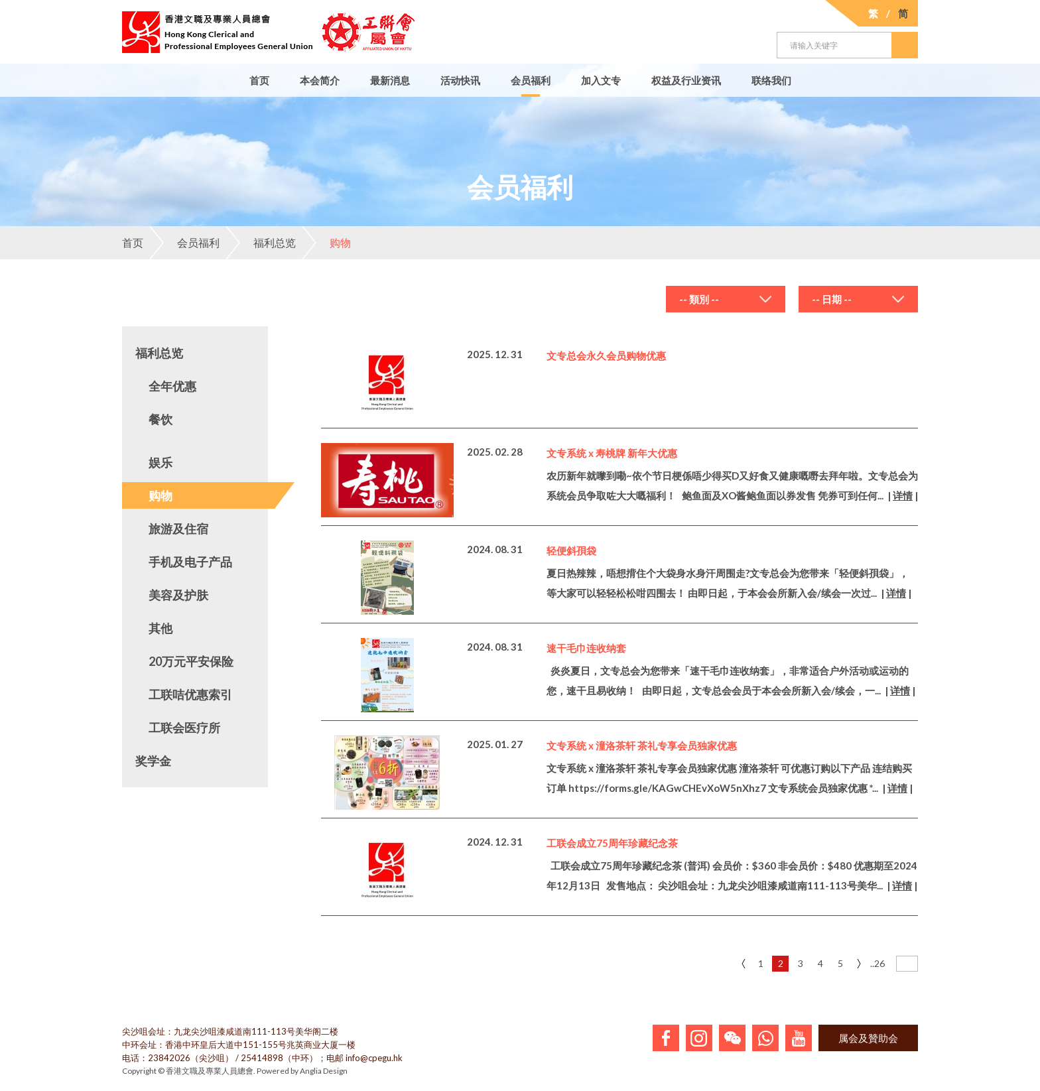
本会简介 (320, 80)
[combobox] (725, 299)
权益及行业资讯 (686, 80)
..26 (877, 963)
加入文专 (601, 80)
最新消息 (390, 80)
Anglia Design (324, 1071)
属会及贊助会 (868, 1038)
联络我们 (771, 80)
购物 (326, 242)
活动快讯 (460, 80)
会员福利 (531, 80)
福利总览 (261, 242)
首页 (259, 80)
